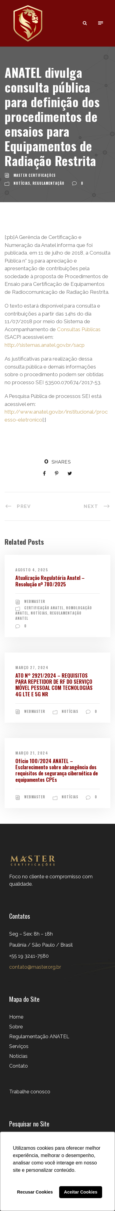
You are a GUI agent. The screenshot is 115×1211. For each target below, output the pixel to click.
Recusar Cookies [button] (35, 1192)
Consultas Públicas (79, 329)
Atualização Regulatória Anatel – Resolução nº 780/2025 (50, 581)
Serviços (19, 1046)
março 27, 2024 (31, 667)
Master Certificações (34, 175)
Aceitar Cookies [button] (81, 1192)
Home (16, 1017)
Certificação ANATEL (43, 607)
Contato (18, 1066)
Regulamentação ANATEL (39, 1036)
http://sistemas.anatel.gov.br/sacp (45, 345)
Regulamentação (48, 183)
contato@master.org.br (35, 967)
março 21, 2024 (31, 752)
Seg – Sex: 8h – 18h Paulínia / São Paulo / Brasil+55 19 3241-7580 (41, 945)
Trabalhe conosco (29, 1092)
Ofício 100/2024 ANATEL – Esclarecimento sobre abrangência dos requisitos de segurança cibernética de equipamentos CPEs (56, 770)
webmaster (34, 601)
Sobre (16, 1027)
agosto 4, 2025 (31, 569)
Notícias (21, 183)
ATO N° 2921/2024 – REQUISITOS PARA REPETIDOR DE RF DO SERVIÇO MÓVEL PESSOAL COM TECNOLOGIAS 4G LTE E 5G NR (54, 685)
